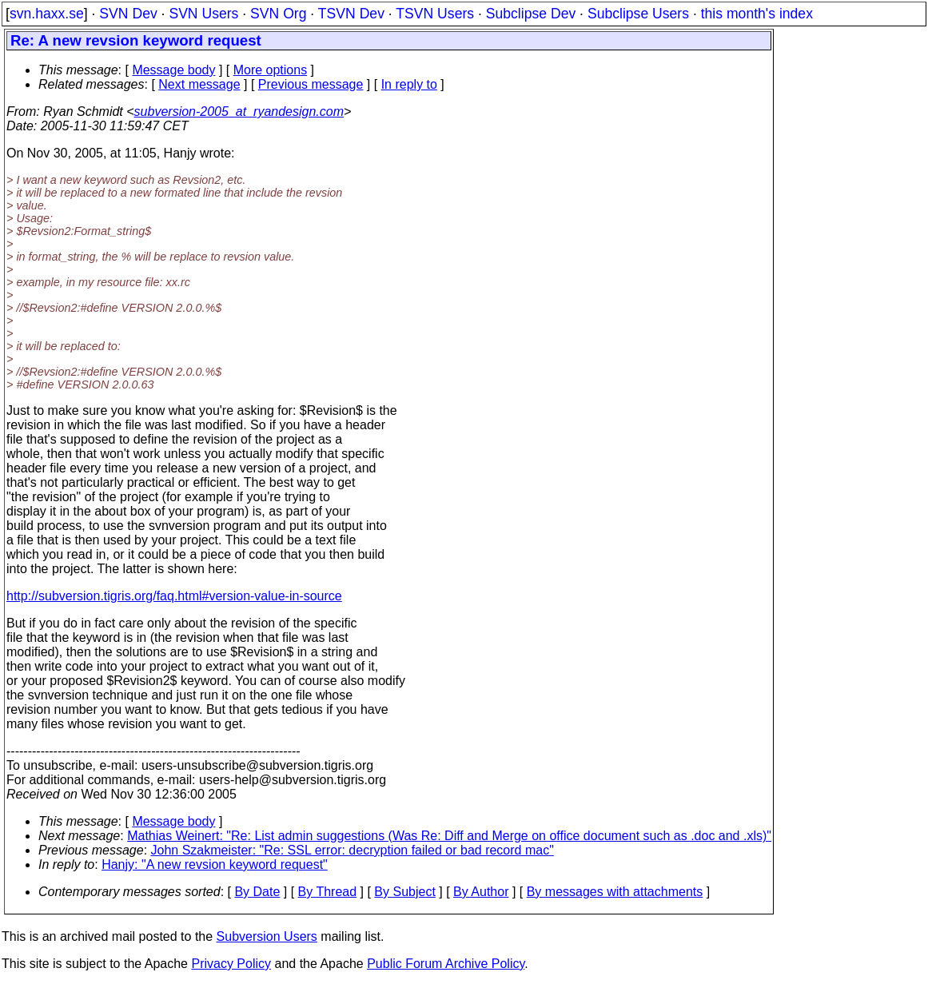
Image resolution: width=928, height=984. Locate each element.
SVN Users (203, 14)
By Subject (404, 891)
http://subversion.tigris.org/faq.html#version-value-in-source (174, 596)
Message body (173, 70)
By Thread (327, 891)
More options (270, 70)
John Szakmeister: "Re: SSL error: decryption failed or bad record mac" (352, 850)
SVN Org (278, 14)
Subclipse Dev (531, 14)
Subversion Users (267, 936)
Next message (199, 84)
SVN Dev (128, 14)
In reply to (409, 84)
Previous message (311, 84)
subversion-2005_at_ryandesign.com (239, 111)
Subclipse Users (638, 14)
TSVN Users (435, 14)
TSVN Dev (351, 14)
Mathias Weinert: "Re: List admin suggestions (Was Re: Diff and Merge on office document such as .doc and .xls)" (449, 836)
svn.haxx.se (47, 14)
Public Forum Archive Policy (445, 963)
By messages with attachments (615, 891)
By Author (480, 891)
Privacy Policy (231, 963)
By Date (257, 891)
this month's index (757, 14)
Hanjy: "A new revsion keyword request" (215, 864)
